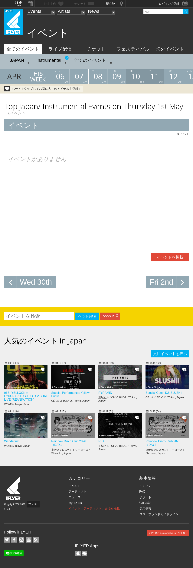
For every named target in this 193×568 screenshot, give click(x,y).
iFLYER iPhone (78, 553)
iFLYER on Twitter (7, 540)
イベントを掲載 (170, 257)
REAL (102, 441)
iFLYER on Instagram (21, 540)
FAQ (142, 491)
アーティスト (77, 491)
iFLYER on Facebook (14, 540)
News (93, 11)
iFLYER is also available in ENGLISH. (168, 533)
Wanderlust (11, 441)
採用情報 (145, 508)
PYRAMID (105, 392)
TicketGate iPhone (84, 553)
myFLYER (75, 502)
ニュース (74, 497)
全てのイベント (22, 48)
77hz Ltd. (33, 504)
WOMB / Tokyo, (17, 404)
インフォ (145, 486)
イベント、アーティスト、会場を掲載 (94, 508)
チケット (96, 48)
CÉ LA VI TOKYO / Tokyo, (70, 400)
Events (34, 11)
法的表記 (145, 502)
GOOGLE (108, 316)
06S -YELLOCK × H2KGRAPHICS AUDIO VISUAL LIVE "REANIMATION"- (25, 396)
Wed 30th (36, 282)
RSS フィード (36, 540)
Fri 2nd (161, 282)
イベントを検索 (87, 316)
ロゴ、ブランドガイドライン (158, 514)
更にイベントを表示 (170, 354)
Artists (64, 11)
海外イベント (170, 48)
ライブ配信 (59, 48)
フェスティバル (132, 48)
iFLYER (13, 488)
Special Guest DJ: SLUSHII (164, 392)
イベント (74, 486)
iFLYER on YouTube (28, 540)
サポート (145, 497)
